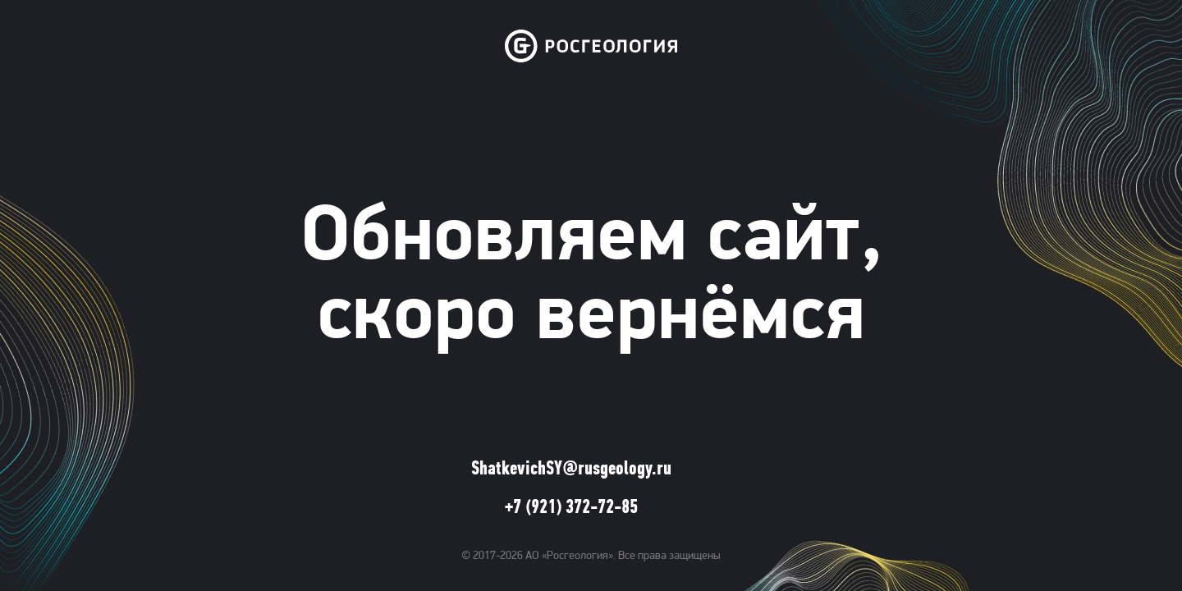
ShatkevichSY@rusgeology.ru (571, 469)
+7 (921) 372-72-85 (571, 508)
